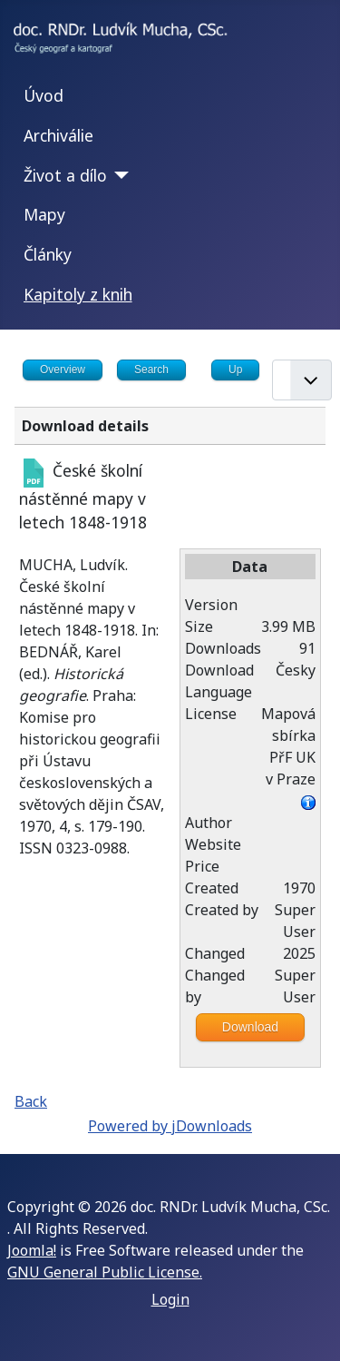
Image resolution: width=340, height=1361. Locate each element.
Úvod (43, 95)
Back (31, 1101)
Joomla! (31, 1250)
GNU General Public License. (104, 1272)
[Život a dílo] (118, 175)
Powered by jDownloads (170, 1126)
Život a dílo (65, 175)
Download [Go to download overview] (250, 1027)
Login (170, 1299)
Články (48, 254)
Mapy (44, 214)
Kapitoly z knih (78, 294)
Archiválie (58, 135)
